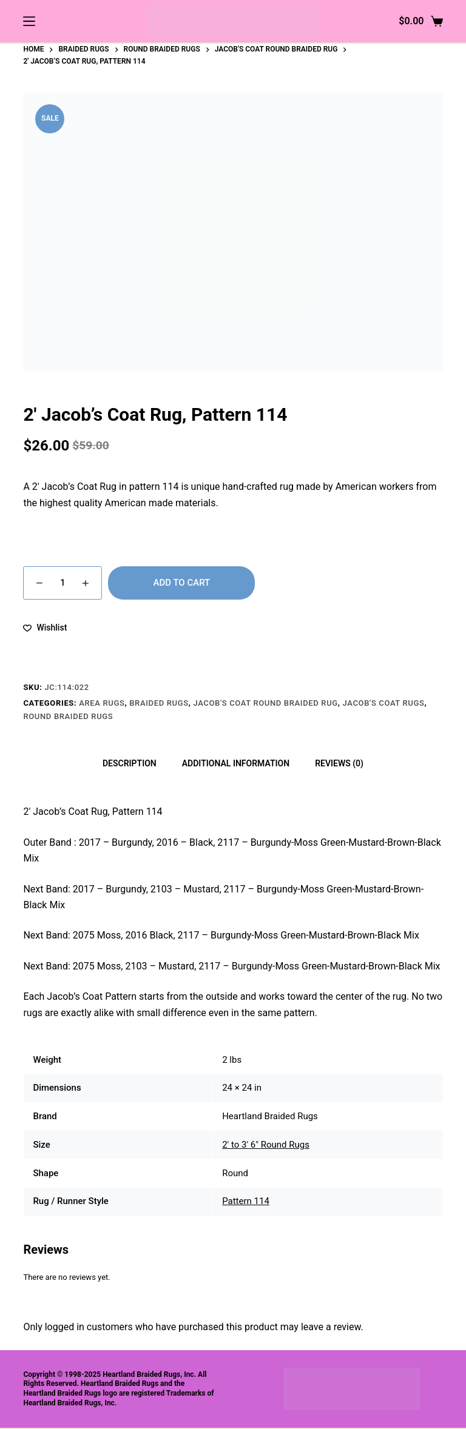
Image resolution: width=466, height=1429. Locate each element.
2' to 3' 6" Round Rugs (265, 1144)
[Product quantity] (62, 583)
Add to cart (181, 582)
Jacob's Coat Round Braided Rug (265, 703)
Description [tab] (130, 763)
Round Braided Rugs (68, 716)
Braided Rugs (158, 703)
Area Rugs (101, 703)
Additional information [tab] (235, 763)
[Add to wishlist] (45, 628)
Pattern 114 (245, 1201)
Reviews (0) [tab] (339, 763)
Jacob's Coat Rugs (384, 703)
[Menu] (29, 21)
